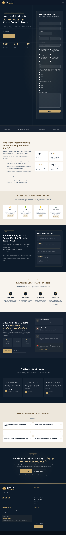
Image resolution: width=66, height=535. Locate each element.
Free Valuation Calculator (39, 497)
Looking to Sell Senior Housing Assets (45, 50)
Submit (49, 111)
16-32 (42, 74)
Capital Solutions (37, 495)
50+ (41, 79)
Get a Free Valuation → (39, 471)
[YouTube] (9, 498)
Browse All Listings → (21, 35)
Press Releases (37, 501)
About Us (36, 510)
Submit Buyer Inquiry (9, 35)
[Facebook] (6, 498)
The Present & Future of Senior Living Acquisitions (11, 510)
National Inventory (37, 492)
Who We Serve (37, 490)
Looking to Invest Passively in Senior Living (55, 50)
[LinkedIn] (3, 498)
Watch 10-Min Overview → (19, 350)
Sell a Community (37, 493)
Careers (35, 514)
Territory (41, 64)
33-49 (42, 76)
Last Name (41, 31)
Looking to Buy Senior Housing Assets (45, 54)
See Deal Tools (8, 350)
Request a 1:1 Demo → (44, 349)
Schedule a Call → (39, 526)
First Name (41, 26)
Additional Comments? (44, 92)
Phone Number (42, 42)
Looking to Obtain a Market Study (44, 61)
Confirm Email (53, 40)
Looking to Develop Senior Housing (55, 58)
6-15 (41, 72)
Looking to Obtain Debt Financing (44, 58)
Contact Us (36, 512)
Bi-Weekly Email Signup (39, 499)
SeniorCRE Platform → (7, 518)
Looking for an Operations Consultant (56, 54)
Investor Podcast (37, 517)
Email (40, 40)
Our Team (36, 515)
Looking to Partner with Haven (55, 61)
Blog (35, 503)
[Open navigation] (63, 2)
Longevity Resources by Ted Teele (8, 512)
